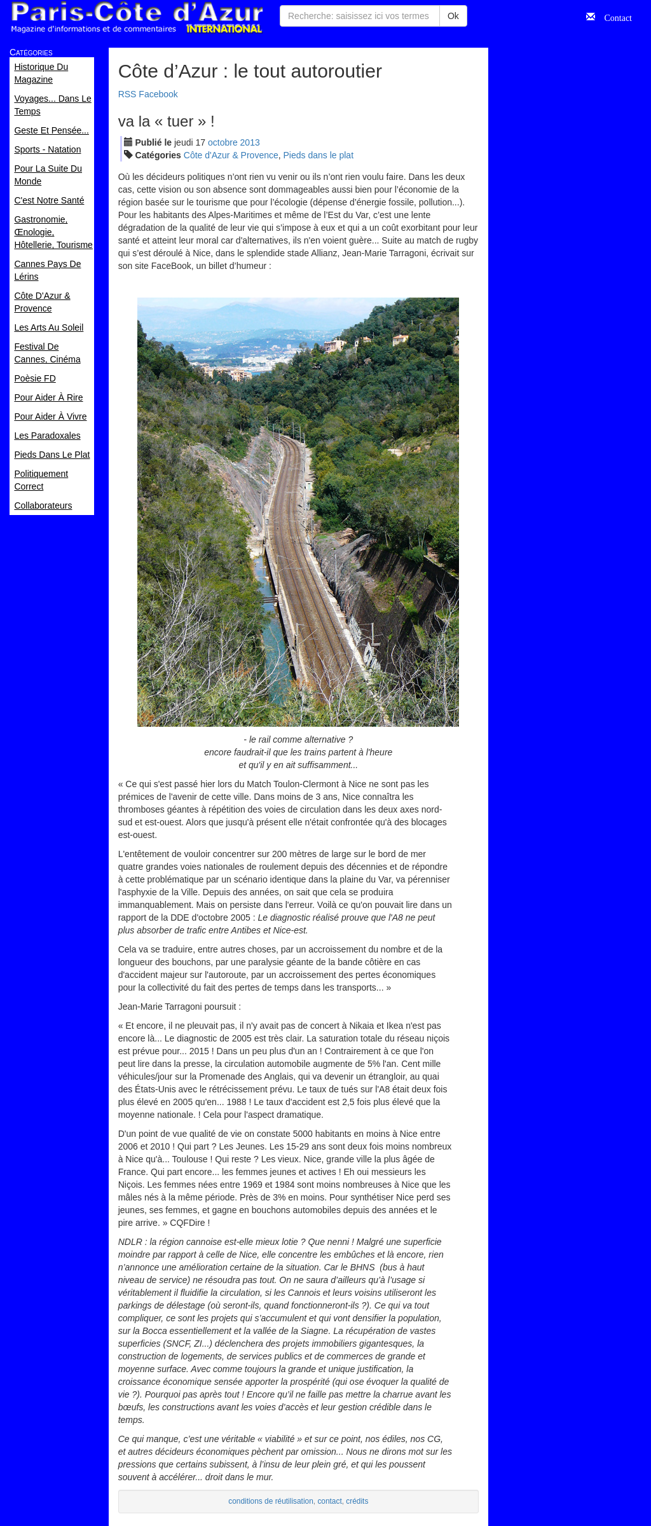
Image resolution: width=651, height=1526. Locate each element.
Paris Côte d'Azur (137, 17)
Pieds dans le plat (319, 155)
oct (223, 142)
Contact (613, 16)
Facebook (158, 94)
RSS (127, 94)
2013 (250, 142)
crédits (357, 1501)
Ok (453, 16)
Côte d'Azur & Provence (231, 155)
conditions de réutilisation (270, 1501)
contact (329, 1501)
